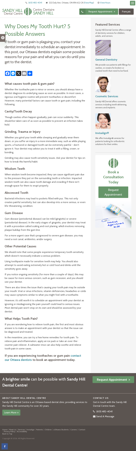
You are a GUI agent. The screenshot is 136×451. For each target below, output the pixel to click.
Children (48, 429)
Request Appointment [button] (100, 11)
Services (21, 429)
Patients (39, 429)
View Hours (105, 2)
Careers (73, 429)
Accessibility (22, 431)
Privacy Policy (9, 431)
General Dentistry (106, 59)
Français (126, 11)
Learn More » (11, 412)
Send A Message (105, 416)
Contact (82, 429)
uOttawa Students (61, 429)
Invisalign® (102, 133)
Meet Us (12, 429)
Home (4, 429)
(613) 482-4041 (35, 2)
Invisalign (30, 429)
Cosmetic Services (106, 96)
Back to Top (7, 434)
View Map (88, 2)
